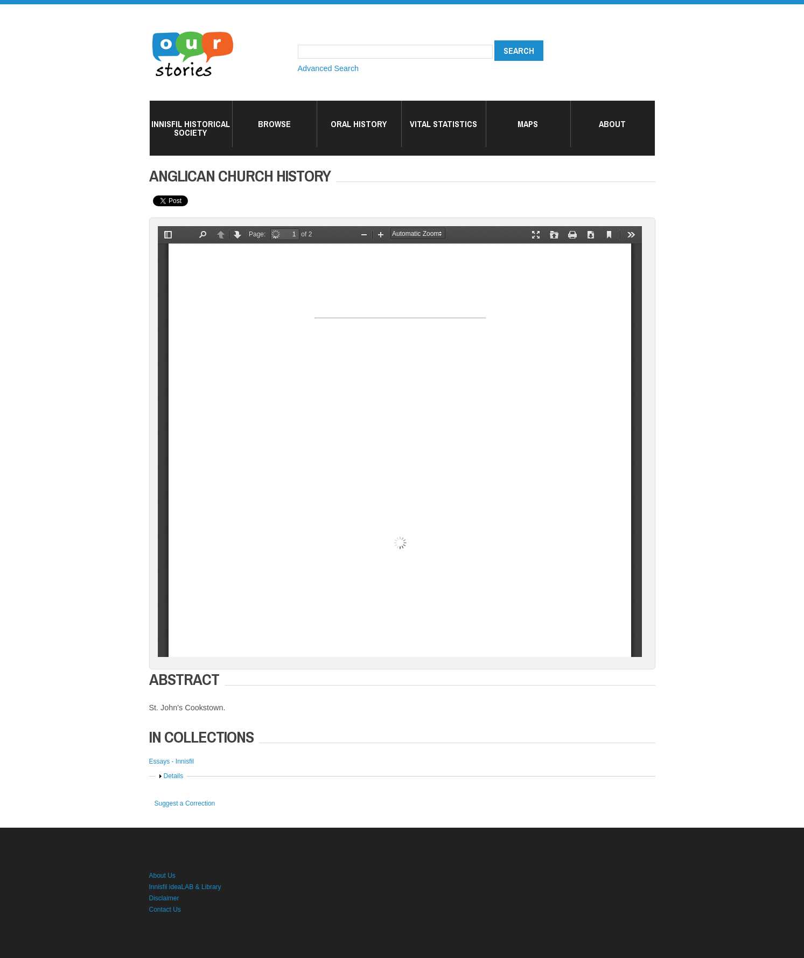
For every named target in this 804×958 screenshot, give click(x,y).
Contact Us (165, 909)
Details (174, 776)
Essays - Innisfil (171, 761)
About (612, 124)
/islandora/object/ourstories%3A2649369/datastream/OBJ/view (400, 441)
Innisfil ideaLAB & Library (185, 887)
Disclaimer (164, 898)
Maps (528, 124)
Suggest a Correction (185, 803)
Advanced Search (328, 68)
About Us (162, 875)
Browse (274, 124)
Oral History (359, 124)
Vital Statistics (443, 124)
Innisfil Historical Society (190, 128)
